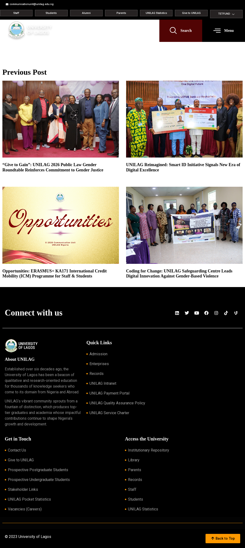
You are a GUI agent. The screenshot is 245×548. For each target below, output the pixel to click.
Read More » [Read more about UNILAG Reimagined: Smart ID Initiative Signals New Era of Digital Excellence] (133, 175)
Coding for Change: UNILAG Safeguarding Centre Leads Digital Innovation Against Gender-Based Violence (179, 274)
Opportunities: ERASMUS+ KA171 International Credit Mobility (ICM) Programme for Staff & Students (54, 274)
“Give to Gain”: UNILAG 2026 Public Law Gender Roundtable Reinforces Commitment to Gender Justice (52, 167)
